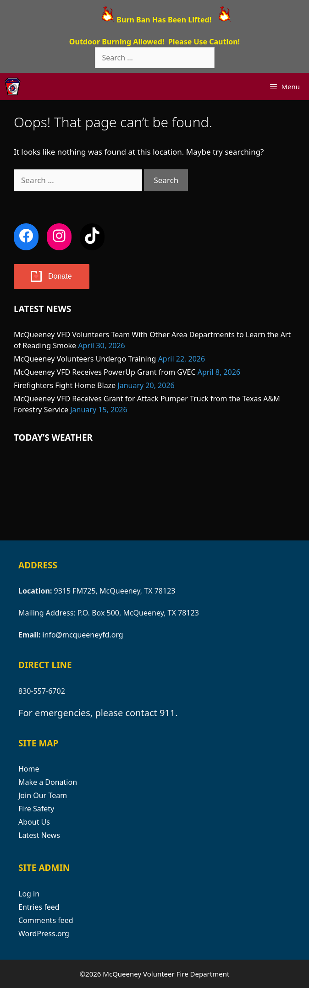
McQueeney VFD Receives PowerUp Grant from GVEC (105, 372)
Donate (60, 276)
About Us (34, 822)
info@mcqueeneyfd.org (82, 635)
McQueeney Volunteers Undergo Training (85, 359)
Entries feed (39, 907)
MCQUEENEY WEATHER (154, 492)
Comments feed (45, 920)
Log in (28, 894)
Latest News (39, 835)
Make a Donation (47, 782)
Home (28, 769)
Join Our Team (42, 795)
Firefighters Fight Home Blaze (65, 385)
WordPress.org (43, 934)
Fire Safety (36, 809)
